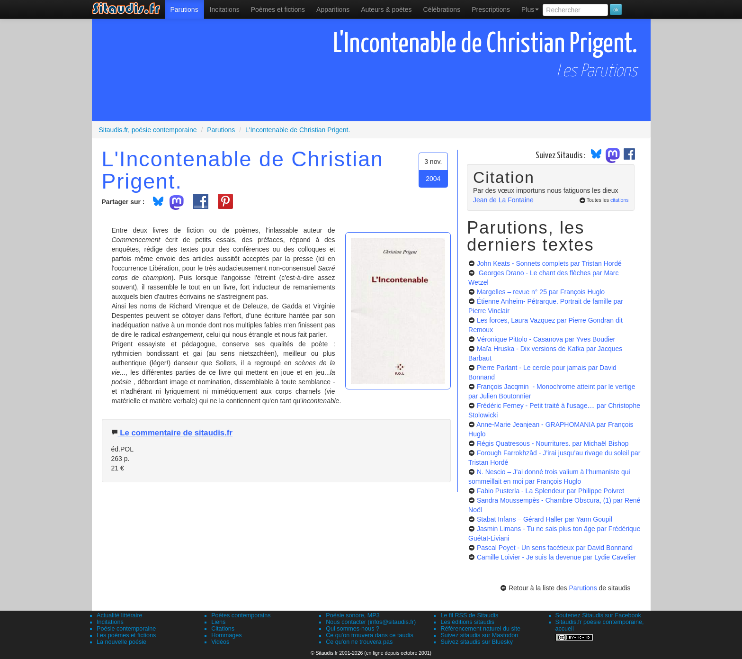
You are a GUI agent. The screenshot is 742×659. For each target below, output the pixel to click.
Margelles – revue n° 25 (541, 292)
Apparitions (332, 9)
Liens (218, 622)
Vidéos (220, 642)
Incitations (110, 622)
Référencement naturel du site (480, 628)
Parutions (184, 9)
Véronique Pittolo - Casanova (546, 339)
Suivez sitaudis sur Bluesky (476, 642)
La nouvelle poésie (121, 642)
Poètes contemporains (240, 615)
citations (619, 200)
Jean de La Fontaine (503, 200)
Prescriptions (491, 9)
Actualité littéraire (120, 615)
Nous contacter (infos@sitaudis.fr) (371, 622)
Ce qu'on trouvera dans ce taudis (369, 635)
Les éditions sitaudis (467, 622)
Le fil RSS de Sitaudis (469, 615)
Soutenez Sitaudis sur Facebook (598, 615)
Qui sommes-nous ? (352, 628)
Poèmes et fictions (278, 9)
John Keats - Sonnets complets (549, 263)
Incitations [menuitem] (225, 9)
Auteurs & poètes (386, 9)
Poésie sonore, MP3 (352, 615)
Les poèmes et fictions (126, 635)
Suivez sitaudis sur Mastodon (479, 635)
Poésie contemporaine (126, 628)
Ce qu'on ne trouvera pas (359, 642)
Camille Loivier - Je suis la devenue (556, 557)
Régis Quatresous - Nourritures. (553, 443)
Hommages (226, 635)
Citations (222, 628)
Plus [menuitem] (530, 9)
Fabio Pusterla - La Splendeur (550, 491)
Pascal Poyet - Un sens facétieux (555, 547)
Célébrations (442, 9)
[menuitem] (184, 9)
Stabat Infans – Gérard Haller (544, 519)
